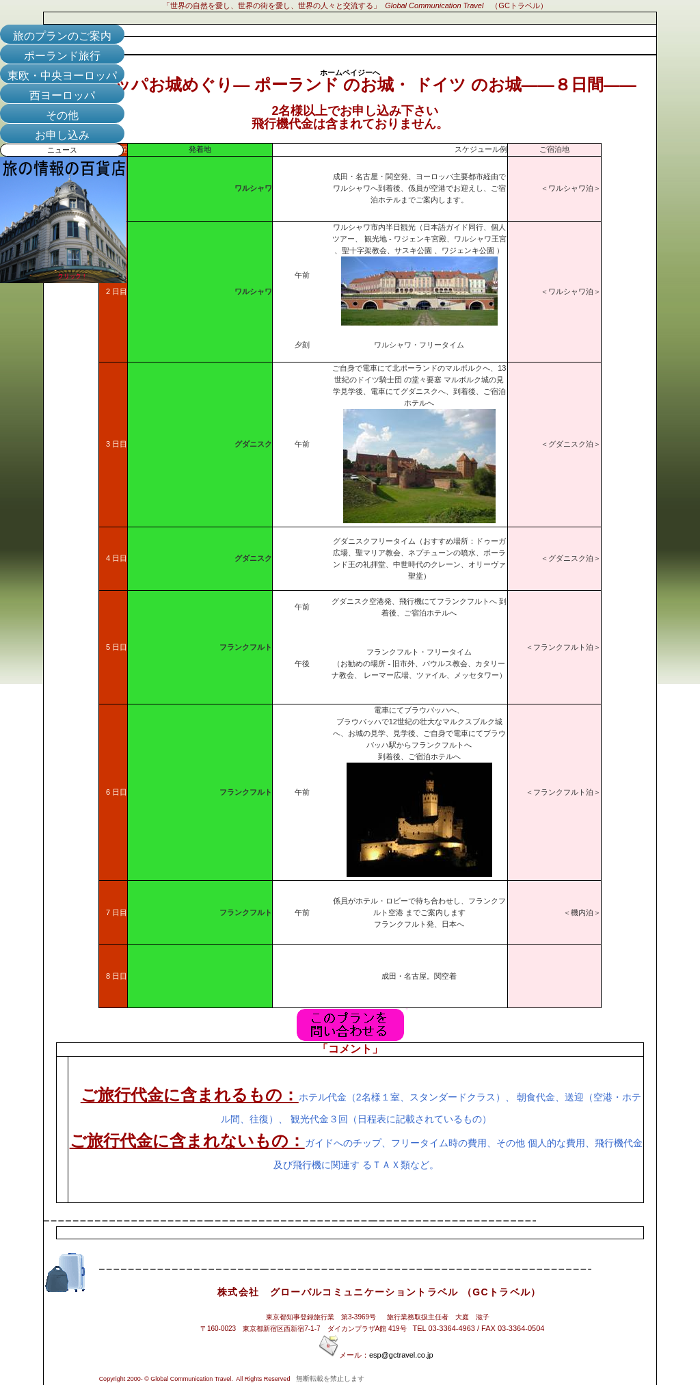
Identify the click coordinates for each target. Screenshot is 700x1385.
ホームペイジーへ (350, 72)
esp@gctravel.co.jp (401, 1355)
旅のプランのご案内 (62, 36)
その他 (62, 115)
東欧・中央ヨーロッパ (62, 75)
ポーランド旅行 (62, 56)
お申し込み (62, 135)
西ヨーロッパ (62, 95)
